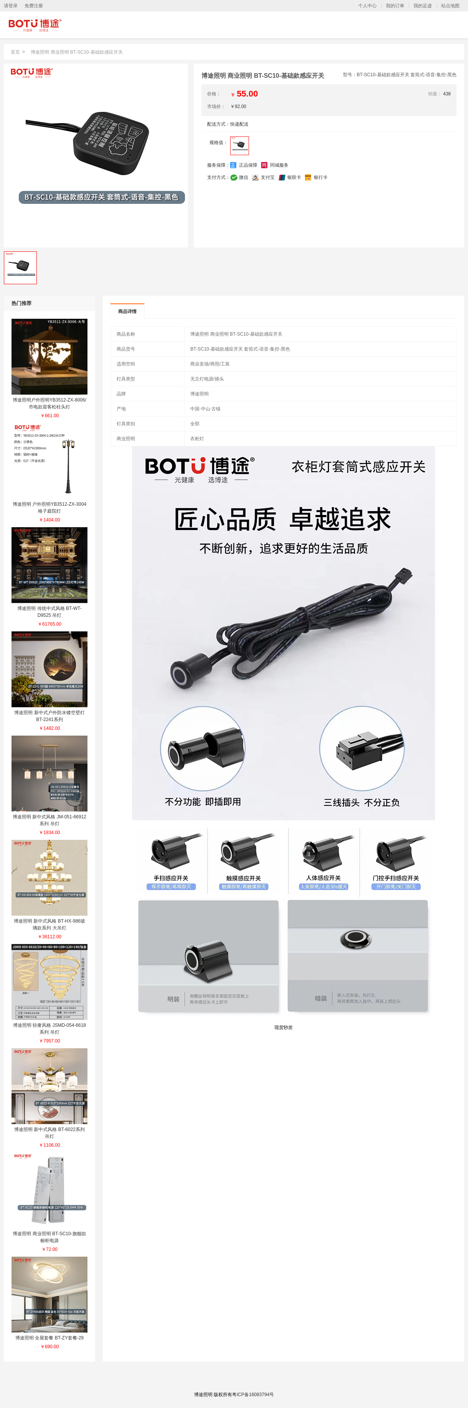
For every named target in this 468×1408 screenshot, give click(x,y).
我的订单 (395, 5)
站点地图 (450, 5)
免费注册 (34, 5)
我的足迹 (423, 5)
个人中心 (367, 5)
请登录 (11, 5)
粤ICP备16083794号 (253, 1394)
